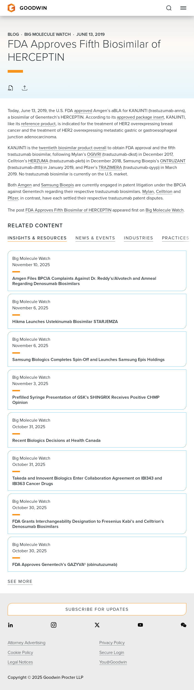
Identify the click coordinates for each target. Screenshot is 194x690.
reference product (38, 124)
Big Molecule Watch (165, 210)
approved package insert (140, 117)
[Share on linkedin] (10, 626)
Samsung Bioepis (57, 185)
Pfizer (13, 198)
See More (20, 581)
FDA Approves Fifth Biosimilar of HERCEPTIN (68, 210)
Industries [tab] (138, 238)
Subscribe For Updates (97, 609)
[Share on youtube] (140, 626)
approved (83, 110)
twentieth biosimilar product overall (72, 148)
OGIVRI (94, 154)
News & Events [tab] (95, 238)
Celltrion (164, 191)
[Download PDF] (10, 88)
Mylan (148, 191)
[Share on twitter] (97, 626)
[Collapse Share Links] (24, 88)
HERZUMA (38, 161)
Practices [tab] (175, 238)
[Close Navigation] (183, 8)
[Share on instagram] (53, 626)
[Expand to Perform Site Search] (169, 8)
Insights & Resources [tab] (37, 238)
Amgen (25, 185)
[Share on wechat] (183, 626)
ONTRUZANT (173, 161)
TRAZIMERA (110, 167)
